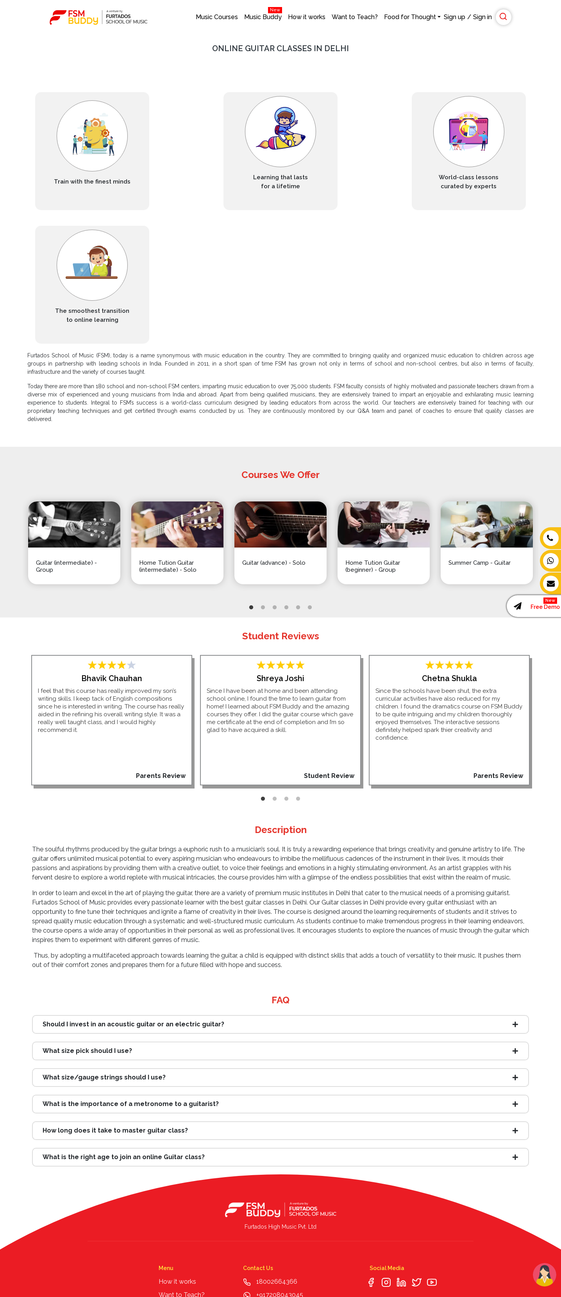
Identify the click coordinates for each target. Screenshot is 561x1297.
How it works (306, 17)
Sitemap (171, 1227)
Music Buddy (263, 15)
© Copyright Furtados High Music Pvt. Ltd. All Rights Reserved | (100, 1273)
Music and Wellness (187, 1214)
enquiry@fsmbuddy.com (291, 1174)
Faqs (166, 1241)
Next (555, 412)
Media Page (176, 1201)
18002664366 (276, 1148)
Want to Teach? (355, 17)
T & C (177, 1273)
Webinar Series (180, 1188)
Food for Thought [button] (410, 17)
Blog (165, 1174)
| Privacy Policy (200, 1273)
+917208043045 (279, 1161)
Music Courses (217, 17)
